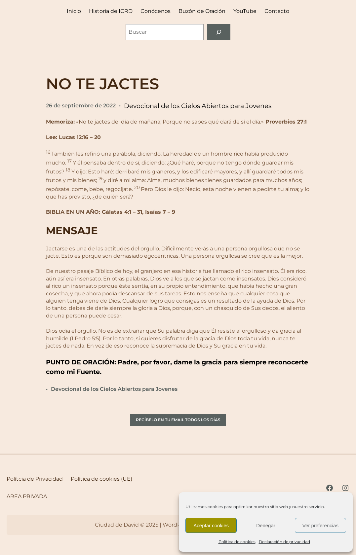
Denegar (265, 525)
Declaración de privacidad (284, 541)
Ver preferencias (320, 525)
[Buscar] (218, 32)
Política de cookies (237, 541)
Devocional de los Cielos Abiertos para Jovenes (197, 106)
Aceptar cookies (211, 525)
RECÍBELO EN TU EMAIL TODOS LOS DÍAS (178, 419)
